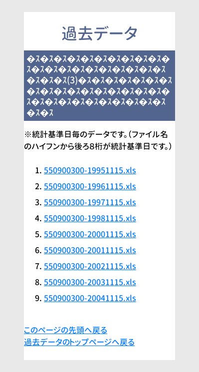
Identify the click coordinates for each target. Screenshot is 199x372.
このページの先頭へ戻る (65, 330)
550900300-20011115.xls (90, 250)
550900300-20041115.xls (90, 298)
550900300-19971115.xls (90, 202)
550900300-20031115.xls (90, 282)
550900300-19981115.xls (90, 218)
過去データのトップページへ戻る (79, 342)
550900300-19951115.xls (90, 170)
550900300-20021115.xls (90, 266)
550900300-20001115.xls (90, 234)
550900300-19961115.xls (90, 186)
